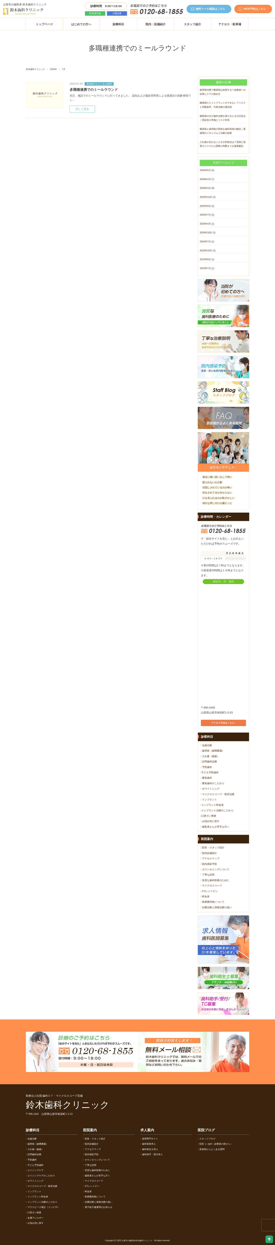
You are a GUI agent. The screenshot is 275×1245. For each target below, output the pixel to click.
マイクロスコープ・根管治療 (217, 794)
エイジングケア (35, 1170)
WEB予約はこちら (254, 8)
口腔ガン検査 (208, 815)
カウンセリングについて (215, 869)
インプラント (209, 799)
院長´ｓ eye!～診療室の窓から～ (215, 1144)
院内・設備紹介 (156, 24)
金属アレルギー (35, 1218)
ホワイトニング (210, 788)
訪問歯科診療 (209, 761)
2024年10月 (206, 232)
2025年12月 (206, 197)
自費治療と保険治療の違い (216, 907)
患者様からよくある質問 (99, 84)
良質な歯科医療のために (215, 880)
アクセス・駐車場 (229, 24)
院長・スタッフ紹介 (212, 847)
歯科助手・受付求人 (151, 1154)
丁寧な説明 (207, 874)
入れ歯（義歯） (210, 756)
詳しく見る (82, 109)
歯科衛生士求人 (149, 1149)
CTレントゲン (209, 891)
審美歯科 (206, 777)
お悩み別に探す (210, 821)
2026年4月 (205, 179)
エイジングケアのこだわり (40, 1175)
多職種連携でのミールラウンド (94, 90)
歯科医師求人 (148, 1144)
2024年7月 (205, 241)
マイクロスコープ (211, 885)
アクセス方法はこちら (223, 723)
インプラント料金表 (212, 804)
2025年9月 (205, 206)
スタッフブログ (206, 1138)
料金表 (205, 896)
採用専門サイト (149, 1138)
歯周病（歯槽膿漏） (212, 750)
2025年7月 (205, 214)
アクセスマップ (210, 858)
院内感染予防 (209, 864)
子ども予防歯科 (210, 772)
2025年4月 (205, 223)
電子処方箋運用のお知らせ (97, 1207)
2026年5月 (205, 170)
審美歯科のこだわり (212, 783)
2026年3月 (205, 188)
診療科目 (118, 24)
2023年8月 (205, 259)
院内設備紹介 (209, 853)
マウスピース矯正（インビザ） (43, 1207)
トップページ (44, 24)
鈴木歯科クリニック (35, 69)
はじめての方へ (81, 24)
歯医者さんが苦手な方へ (215, 826)
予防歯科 (206, 767)
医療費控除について (212, 901)
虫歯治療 (206, 745)
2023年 (53, 69)
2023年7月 (205, 268)
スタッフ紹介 (192, 24)
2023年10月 (206, 250)
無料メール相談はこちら (210, 8)
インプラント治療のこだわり (217, 810)
